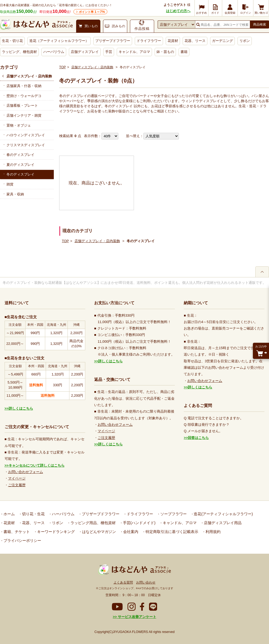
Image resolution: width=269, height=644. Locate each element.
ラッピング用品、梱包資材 (92, 523)
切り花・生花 (33, 514)
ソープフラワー (173, 514)
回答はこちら (198, 438)
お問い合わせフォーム (25, 472)
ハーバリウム (53, 52)
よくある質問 (123, 582)
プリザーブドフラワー (112, 41)
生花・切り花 (12, 41)
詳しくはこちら (21, 408)
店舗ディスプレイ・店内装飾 (29, 76)
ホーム (8, 514)
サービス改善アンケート (136, 617)
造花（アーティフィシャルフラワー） (59, 41)
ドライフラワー (149, 41)
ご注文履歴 (17, 485)
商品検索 (259, 24)
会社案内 (130, 531)
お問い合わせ (145, 582)
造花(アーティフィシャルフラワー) (223, 514)
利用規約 (212, 531)
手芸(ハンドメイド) (138, 523)
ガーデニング (222, 41)
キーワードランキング (55, 531)
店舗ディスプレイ (85, 52)
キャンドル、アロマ (134, 52)
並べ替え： (134, 136)
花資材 (173, 41)
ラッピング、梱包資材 (19, 52)
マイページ (17, 478)
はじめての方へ (178, 11)
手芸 (108, 52)
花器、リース (195, 41)
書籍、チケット (16, 531)
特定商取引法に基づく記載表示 (171, 531)
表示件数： (92, 136)
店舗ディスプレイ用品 (222, 523)
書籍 (183, 52)
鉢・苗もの (165, 52)
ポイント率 (92, 12)
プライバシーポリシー (21, 540)
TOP (62, 67)
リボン (244, 41)
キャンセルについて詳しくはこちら (37, 465)
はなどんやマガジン (98, 531)
